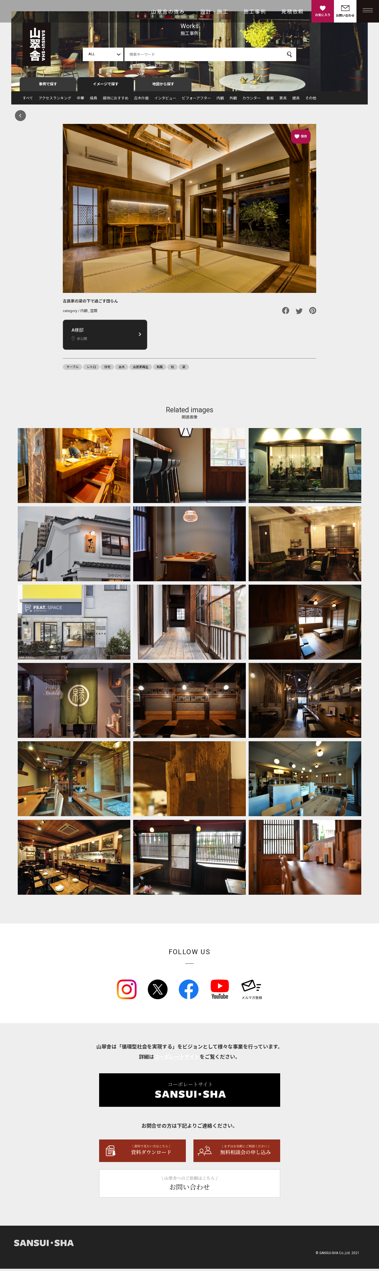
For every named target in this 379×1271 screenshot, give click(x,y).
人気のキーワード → (146, 66)
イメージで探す (106, 86)
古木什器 (141, 100)
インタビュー (165, 100)
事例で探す (48, 86)
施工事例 (255, 12)
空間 (93, 313)
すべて (28, 100)
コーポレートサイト (177, 1059)
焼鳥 (93, 100)
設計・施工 (214, 12)
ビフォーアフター (196, 100)
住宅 (107, 369)
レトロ (91, 369)
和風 (160, 369)
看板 (270, 100)
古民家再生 (140, 369)
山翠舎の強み (168, 12)
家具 (283, 100)
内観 (220, 100)
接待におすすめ (115, 100)
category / (71, 313)
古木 (122, 369)
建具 (296, 100)
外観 (233, 100)
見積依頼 (292, 12)
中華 (80, 100)
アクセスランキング (55, 100)
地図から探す (163, 86)
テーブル (72, 369)
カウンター (251, 100)
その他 (310, 100)
